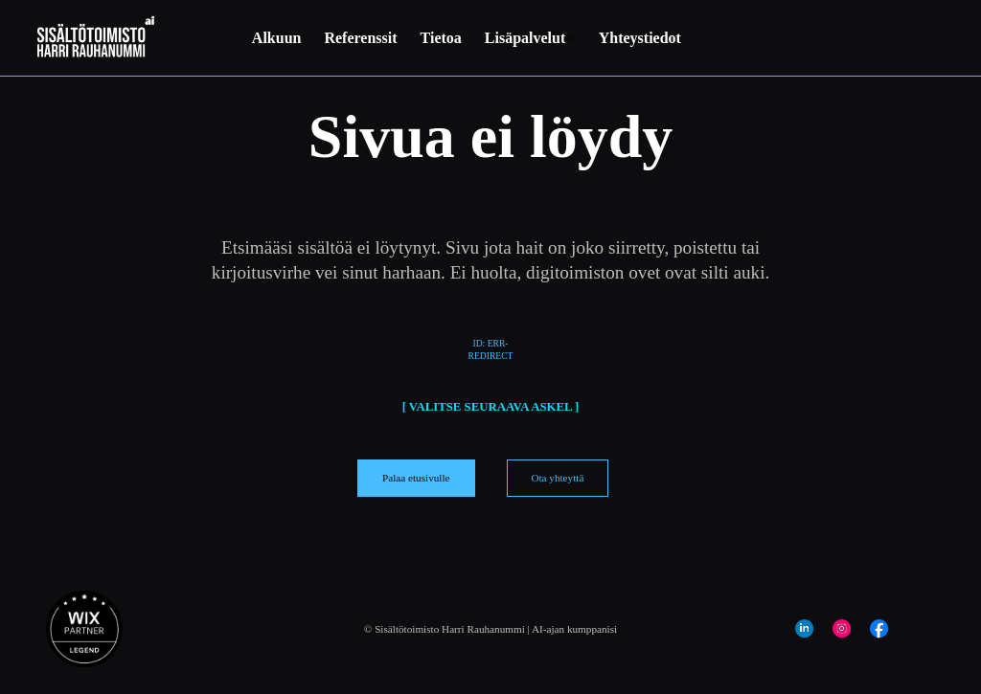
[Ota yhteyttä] (557, 477)
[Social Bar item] (804, 628)
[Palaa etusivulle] (416, 477)
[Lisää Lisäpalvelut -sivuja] (572, 38)
